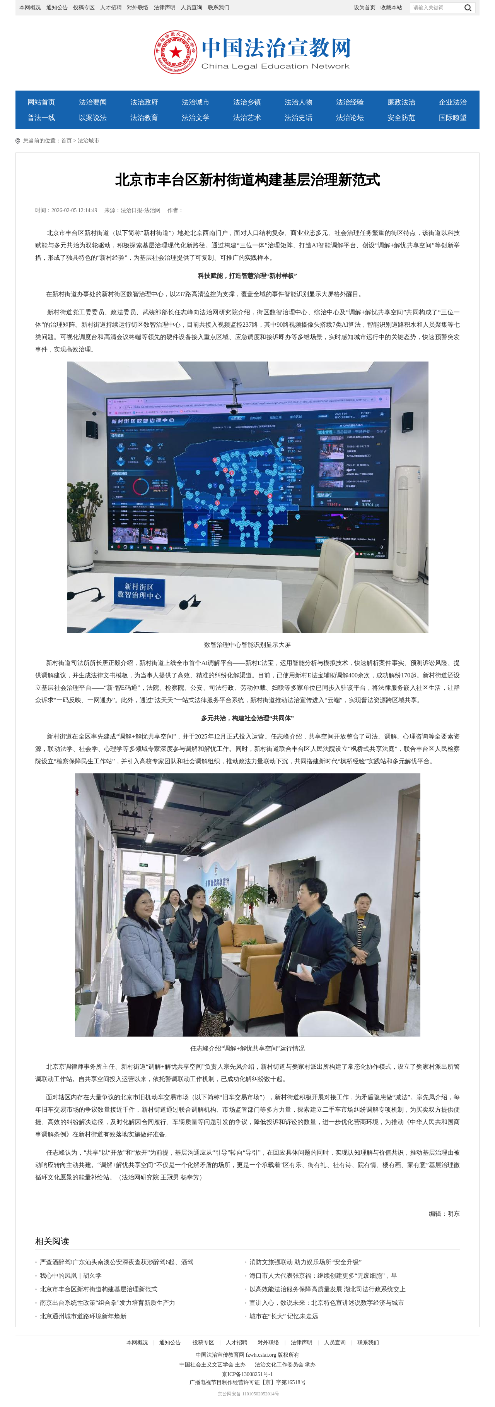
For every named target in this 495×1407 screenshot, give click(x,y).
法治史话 (298, 118)
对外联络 (137, 7)
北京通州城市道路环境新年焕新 (83, 1316)
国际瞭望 (453, 118)
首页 (66, 141)
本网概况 (30, 7)
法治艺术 (247, 118)
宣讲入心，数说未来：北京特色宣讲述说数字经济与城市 (326, 1302)
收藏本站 (391, 7)
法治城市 (196, 102)
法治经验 (350, 102)
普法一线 (41, 118)
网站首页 (41, 102)
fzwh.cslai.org (261, 1355)
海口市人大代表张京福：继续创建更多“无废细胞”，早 (323, 1275)
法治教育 (144, 118)
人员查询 (192, 7)
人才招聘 (111, 7)
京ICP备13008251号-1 (247, 1374)
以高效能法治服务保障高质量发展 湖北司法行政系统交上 (327, 1289)
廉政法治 (401, 102)
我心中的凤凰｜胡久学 (71, 1275)
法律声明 (165, 7)
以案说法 (93, 118)
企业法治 (453, 102)
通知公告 (57, 7)
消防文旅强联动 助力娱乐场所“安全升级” (305, 1262)
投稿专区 (84, 7)
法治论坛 (350, 118)
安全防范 (401, 118)
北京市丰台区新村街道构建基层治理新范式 (98, 1289)
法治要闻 (93, 102)
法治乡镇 (247, 102)
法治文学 (196, 118)
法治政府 (144, 102)
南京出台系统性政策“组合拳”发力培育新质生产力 (107, 1302)
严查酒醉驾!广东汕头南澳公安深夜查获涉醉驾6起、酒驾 (116, 1262)
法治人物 (298, 102)
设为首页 (365, 7)
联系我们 (218, 7)
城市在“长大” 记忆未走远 (283, 1316)
